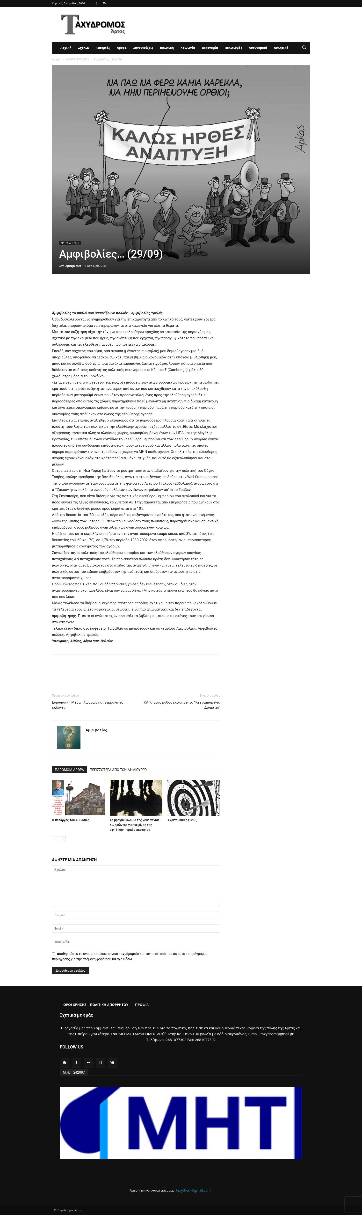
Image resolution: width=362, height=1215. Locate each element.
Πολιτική (167, 48)
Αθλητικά (281, 48)
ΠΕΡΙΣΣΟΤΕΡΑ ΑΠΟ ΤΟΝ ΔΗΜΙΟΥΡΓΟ (118, 770)
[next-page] (63, 839)
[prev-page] (55, 839)
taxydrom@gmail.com (193, 1190)
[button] (304, 48)
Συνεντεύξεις (143, 48)
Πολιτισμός (233, 48)
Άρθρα (122, 48)
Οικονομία (210, 48)
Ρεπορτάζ (102, 48)
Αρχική (65, 48)
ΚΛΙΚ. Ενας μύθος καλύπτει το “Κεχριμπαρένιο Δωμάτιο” (182, 705)
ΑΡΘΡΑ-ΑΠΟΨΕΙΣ (77, 59)
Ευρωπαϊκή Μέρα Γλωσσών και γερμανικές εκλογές (87, 705)
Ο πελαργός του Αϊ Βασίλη (70, 820)
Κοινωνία (188, 48)
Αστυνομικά (258, 48)
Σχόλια (83, 48)
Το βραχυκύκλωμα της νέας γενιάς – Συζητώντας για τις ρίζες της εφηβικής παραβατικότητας (136, 824)
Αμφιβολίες (73, 266)
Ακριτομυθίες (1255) (182, 820)
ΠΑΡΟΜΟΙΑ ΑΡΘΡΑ (69, 770)
